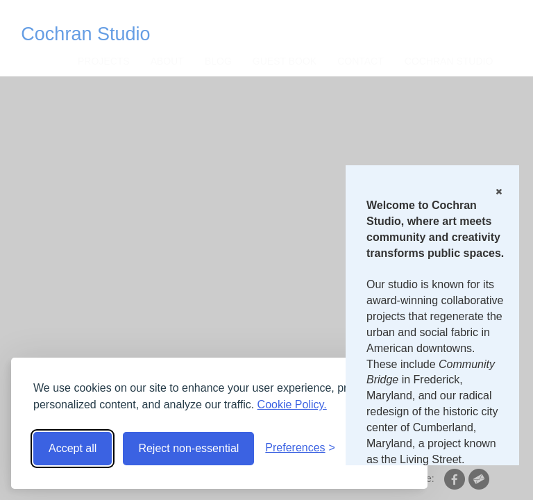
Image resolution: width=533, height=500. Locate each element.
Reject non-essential (188, 448)
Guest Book (284, 61)
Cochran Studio (85, 34)
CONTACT (360, 61)
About (167, 61)
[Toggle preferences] (300, 448)
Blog (218, 61)
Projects (104, 61)
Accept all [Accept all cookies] (72, 448)
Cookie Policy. (292, 404)
